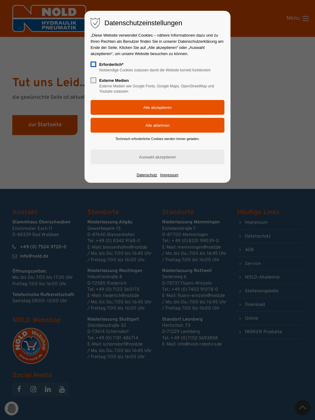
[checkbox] (93, 64)
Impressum (169, 175)
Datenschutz (147, 175)
